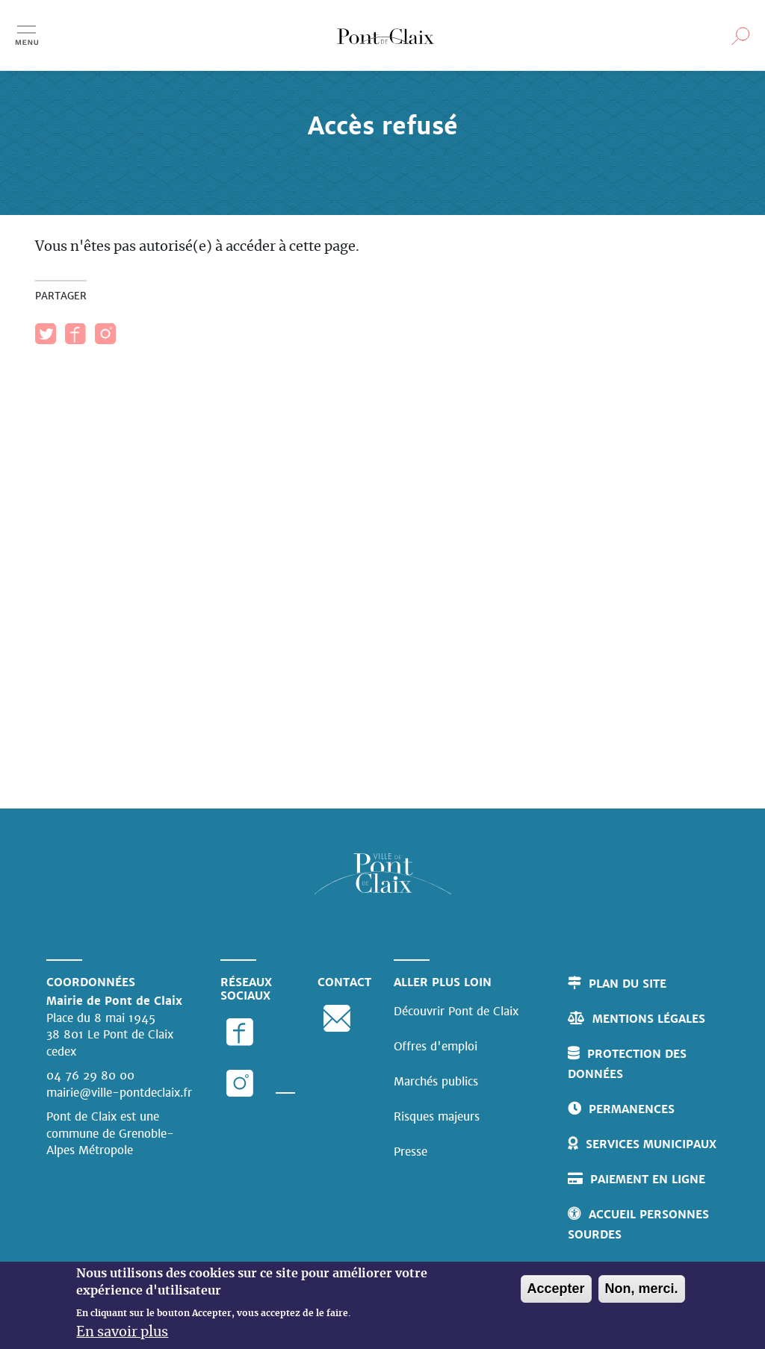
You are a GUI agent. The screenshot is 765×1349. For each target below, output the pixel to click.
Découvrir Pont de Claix (456, 1011)
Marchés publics (436, 1081)
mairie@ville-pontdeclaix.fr (119, 1092)
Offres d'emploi (435, 1046)
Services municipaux (651, 1144)
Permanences (632, 1109)
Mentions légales (648, 1019)
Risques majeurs (437, 1116)
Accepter (556, 1293)
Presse (410, 1151)
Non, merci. (641, 1293)
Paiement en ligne (647, 1179)
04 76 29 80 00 (90, 1075)
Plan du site (627, 983)
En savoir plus (122, 1338)
